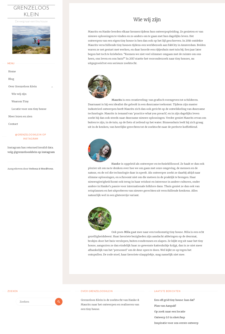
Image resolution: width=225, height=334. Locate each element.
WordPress (47, 168)
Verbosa (33, 168)
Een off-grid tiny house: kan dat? (174, 300)
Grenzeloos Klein (31, 11)
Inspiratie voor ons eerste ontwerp (176, 322)
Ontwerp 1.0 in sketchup (169, 317)
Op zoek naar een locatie (169, 311)
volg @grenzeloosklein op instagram (31, 152)
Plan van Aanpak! (165, 305)
